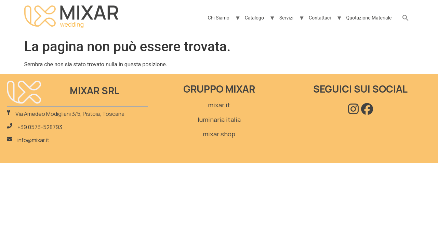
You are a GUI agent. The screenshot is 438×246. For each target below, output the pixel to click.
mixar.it (219, 104)
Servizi (286, 17)
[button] (405, 18)
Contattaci (320, 17)
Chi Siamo (218, 17)
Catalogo (254, 17)
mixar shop (219, 133)
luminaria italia (219, 119)
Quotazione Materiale (369, 17)
